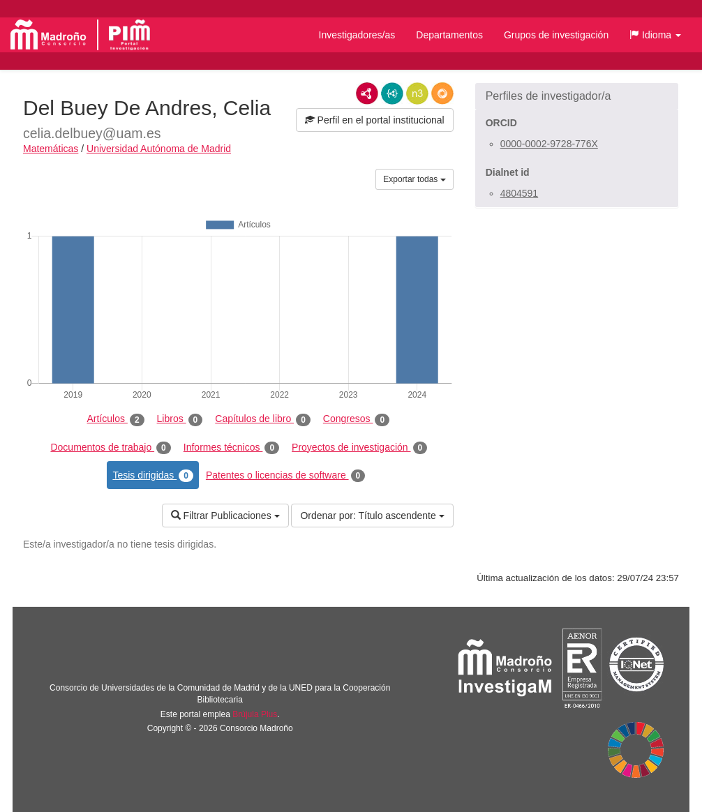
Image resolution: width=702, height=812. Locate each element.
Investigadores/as (357, 34)
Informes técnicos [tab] (231, 448)
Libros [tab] (180, 419)
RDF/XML (367, 93)
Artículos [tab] (115, 419)
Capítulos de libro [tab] (263, 419)
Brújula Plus (254, 714)
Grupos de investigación (556, 34)
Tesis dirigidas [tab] (152, 475)
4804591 (519, 193)
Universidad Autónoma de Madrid (159, 148)
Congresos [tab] (356, 419)
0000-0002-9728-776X (549, 143)
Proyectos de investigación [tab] (359, 448)
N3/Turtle (417, 93)
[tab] (576, 96)
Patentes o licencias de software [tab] (285, 475)
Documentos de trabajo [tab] (110, 448)
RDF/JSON (442, 93)
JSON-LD (392, 93)
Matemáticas (50, 148)
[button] (655, 34)
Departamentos (449, 34)
